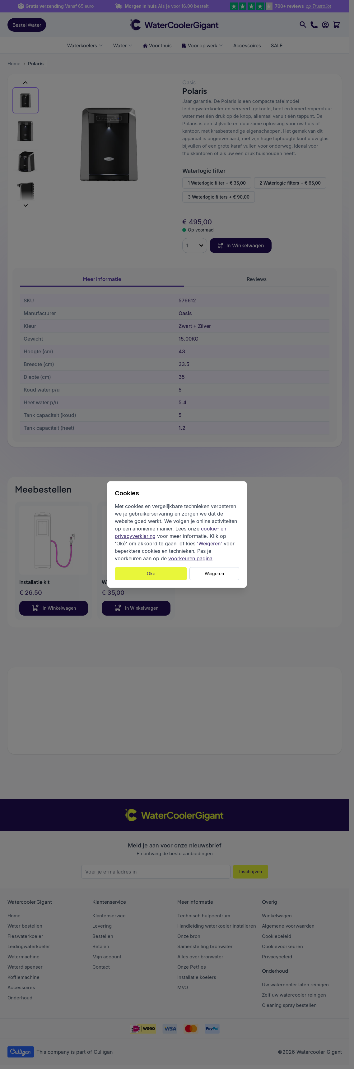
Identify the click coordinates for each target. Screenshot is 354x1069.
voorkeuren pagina (190, 558)
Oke (151, 573)
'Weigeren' (209, 543)
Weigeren (214, 573)
